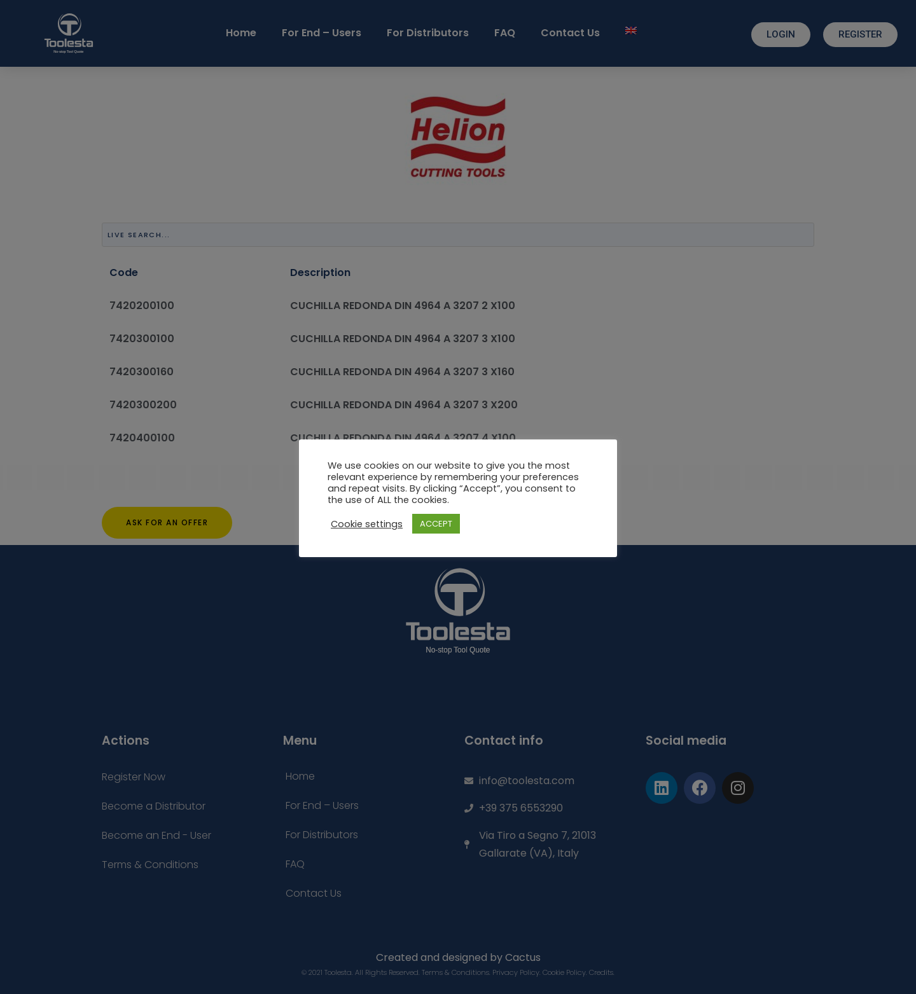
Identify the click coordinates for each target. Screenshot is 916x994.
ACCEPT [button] (436, 524)
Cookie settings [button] (367, 524)
